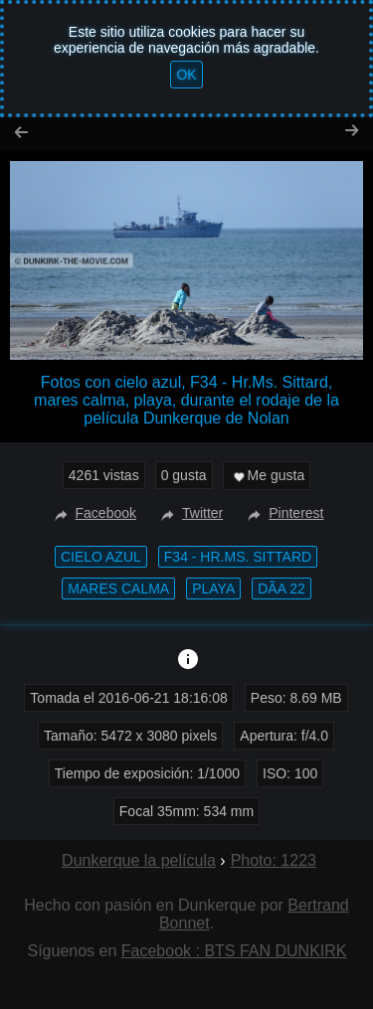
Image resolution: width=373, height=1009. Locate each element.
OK (186, 75)
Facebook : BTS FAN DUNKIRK (234, 950)
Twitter (189, 513)
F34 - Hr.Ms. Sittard (237, 557)
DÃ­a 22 (281, 588)
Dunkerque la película (139, 860)
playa (213, 588)
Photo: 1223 (273, 860)
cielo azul (101, 557)
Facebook (93, 513)
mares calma (118, 588)
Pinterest (283, 513)
